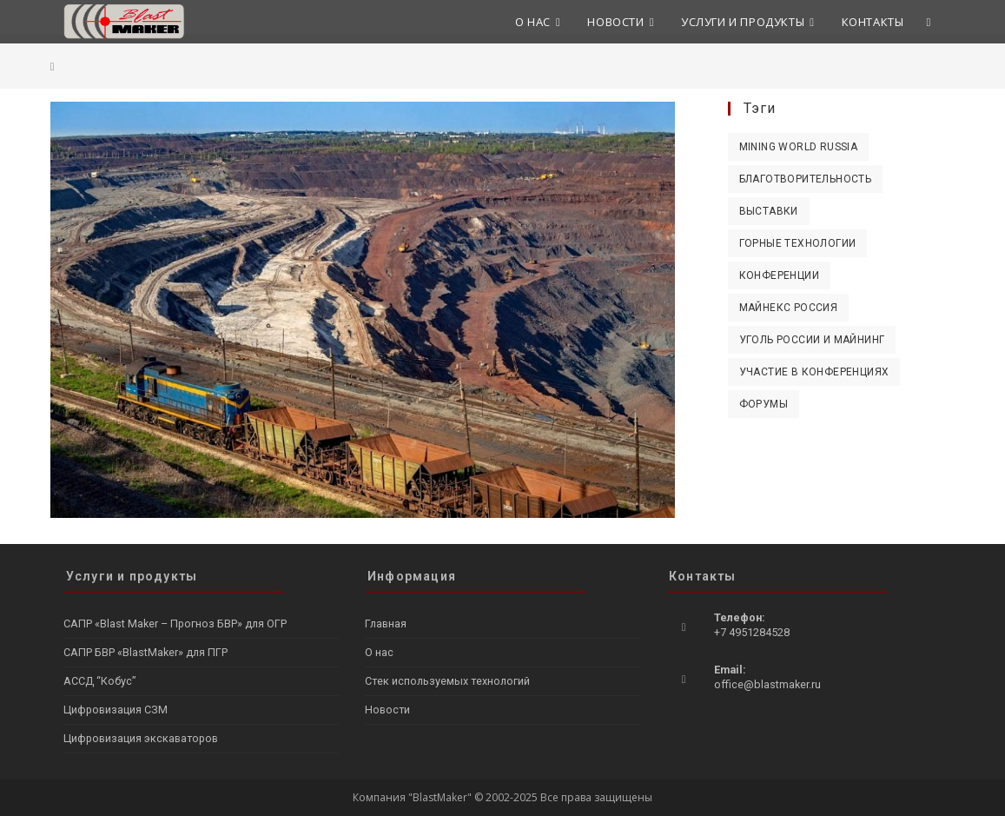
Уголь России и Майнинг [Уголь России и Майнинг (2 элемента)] (812, 340)
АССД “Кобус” (99, 680)
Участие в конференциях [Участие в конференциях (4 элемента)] (814, 372)
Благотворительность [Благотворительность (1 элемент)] (805, 179)
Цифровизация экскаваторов (140, 738)
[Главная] (52, 66)
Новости (387, 709)
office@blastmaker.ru (767, 684)
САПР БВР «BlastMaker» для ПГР (145, 652)
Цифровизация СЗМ (115, 709)
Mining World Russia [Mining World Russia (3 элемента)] (798, 147)
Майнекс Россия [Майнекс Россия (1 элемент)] (788, 308)
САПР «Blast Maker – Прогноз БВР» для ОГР (175, 623)
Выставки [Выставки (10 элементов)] (768, 211)
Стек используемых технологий (447, 680)
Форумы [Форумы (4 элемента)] (763, 404)
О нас (379, 652)
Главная (386, 623)
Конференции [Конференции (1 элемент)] (779, 275)
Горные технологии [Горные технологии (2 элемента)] (797, 243)
